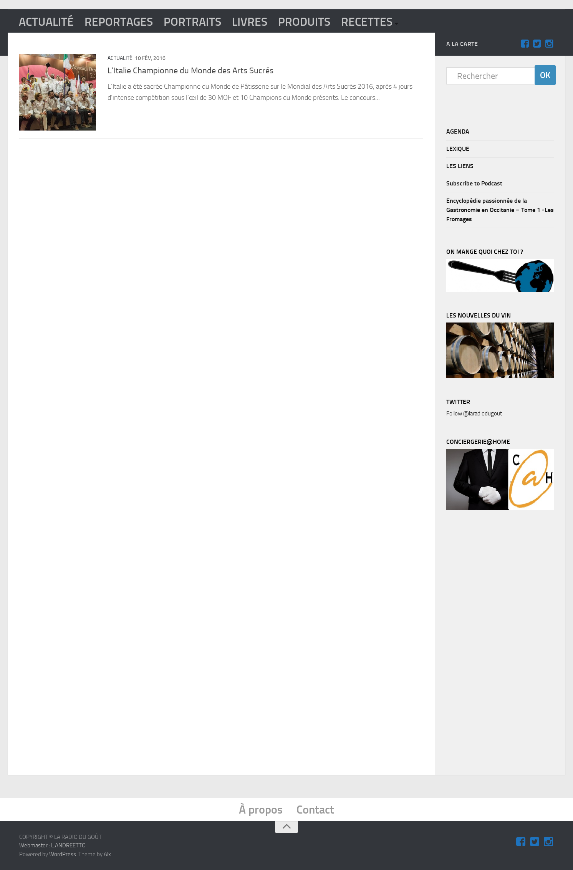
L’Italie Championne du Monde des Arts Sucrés (190, 71)
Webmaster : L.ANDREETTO (52, 845)
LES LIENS (460, 166)
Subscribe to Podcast (474, 183)
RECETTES (366, 22)
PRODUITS (304, 22)
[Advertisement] (503, 644)
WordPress (62, 854)
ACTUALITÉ (46, 22)
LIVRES (249, 22)
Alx (107, 854)
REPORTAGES (118, 22)
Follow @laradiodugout (474, 413)
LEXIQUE (457, 148)
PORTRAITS (192, 22)
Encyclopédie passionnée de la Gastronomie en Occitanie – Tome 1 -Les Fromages (500, 210)
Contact (315, 810)
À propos (261, 810)
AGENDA (457, 131)
